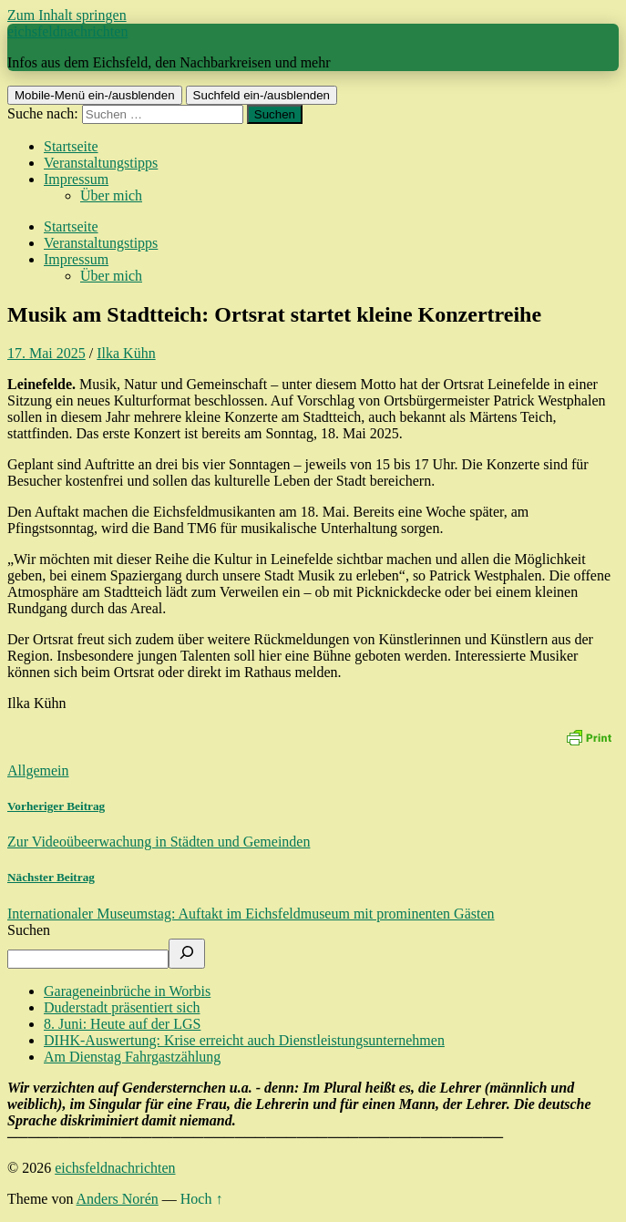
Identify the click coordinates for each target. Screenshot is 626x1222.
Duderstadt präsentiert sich (122, 1007)
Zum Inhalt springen (67, 15)
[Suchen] (187, 954)
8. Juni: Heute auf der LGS (122, 1024)
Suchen (28, 930)
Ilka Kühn (126, 353)
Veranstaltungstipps (101, 162)
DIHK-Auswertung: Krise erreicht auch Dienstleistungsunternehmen (244, 1040)
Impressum (76, 179)
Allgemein (38, 770)
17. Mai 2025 (46, 353)
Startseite (71, 146)
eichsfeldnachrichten (67, 31)
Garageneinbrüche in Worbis (127, 991)
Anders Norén (118, 1199)
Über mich (111, 195)
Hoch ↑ (201, 1199)
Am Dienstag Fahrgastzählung (132, 1056)
